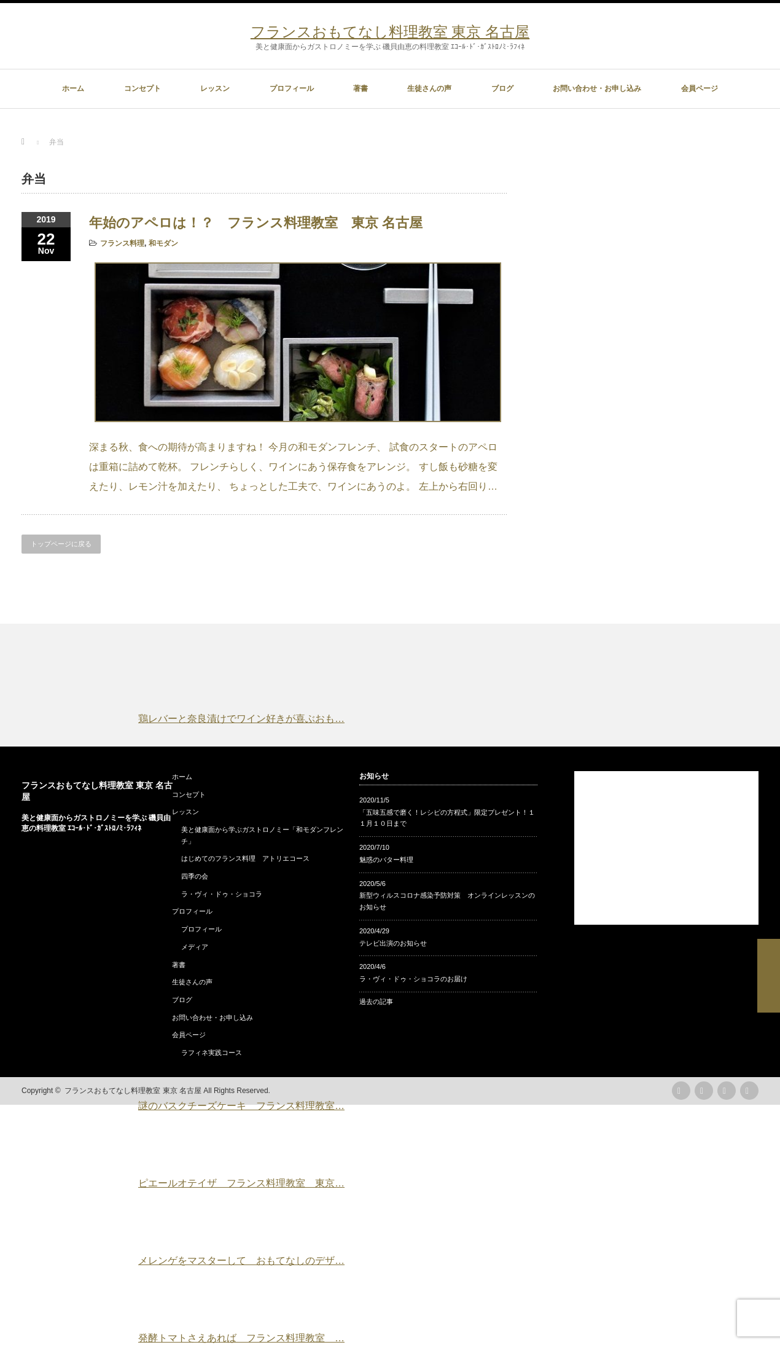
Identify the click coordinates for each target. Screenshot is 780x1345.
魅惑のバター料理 (386, 859)
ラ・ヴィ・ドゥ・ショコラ (221, 894)
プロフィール (292, 88)
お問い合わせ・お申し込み (597, 88)
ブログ (502, 88)
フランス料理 (122, 243)
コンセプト (142, 88)
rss (681, 1090)
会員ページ (699, 88)
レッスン (215, 88)
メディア (194, 947)
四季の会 (194, 876)
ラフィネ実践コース (211, 1052)
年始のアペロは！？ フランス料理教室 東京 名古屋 (256, 222)
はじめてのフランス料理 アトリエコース (245, 858)
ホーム (73, 88)
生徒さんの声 (429, 88)
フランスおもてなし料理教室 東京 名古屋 (390, 31)
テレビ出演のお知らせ (393, 943)
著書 (360, 88)
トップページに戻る (61, 543)
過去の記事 (376, 1001)
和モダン (163, 243)
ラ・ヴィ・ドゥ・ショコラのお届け (413, 978)
